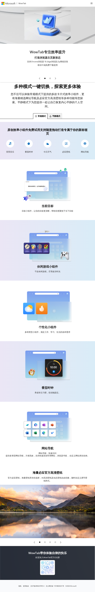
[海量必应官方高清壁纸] (47, 511)
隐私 (20, 586)
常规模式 (40, 116)
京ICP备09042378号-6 (37, 586)
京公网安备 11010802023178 (55, 586)
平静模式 (54, 116)
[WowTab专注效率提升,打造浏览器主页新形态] (47, 40)
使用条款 (26, 586)
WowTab (22, 3)
